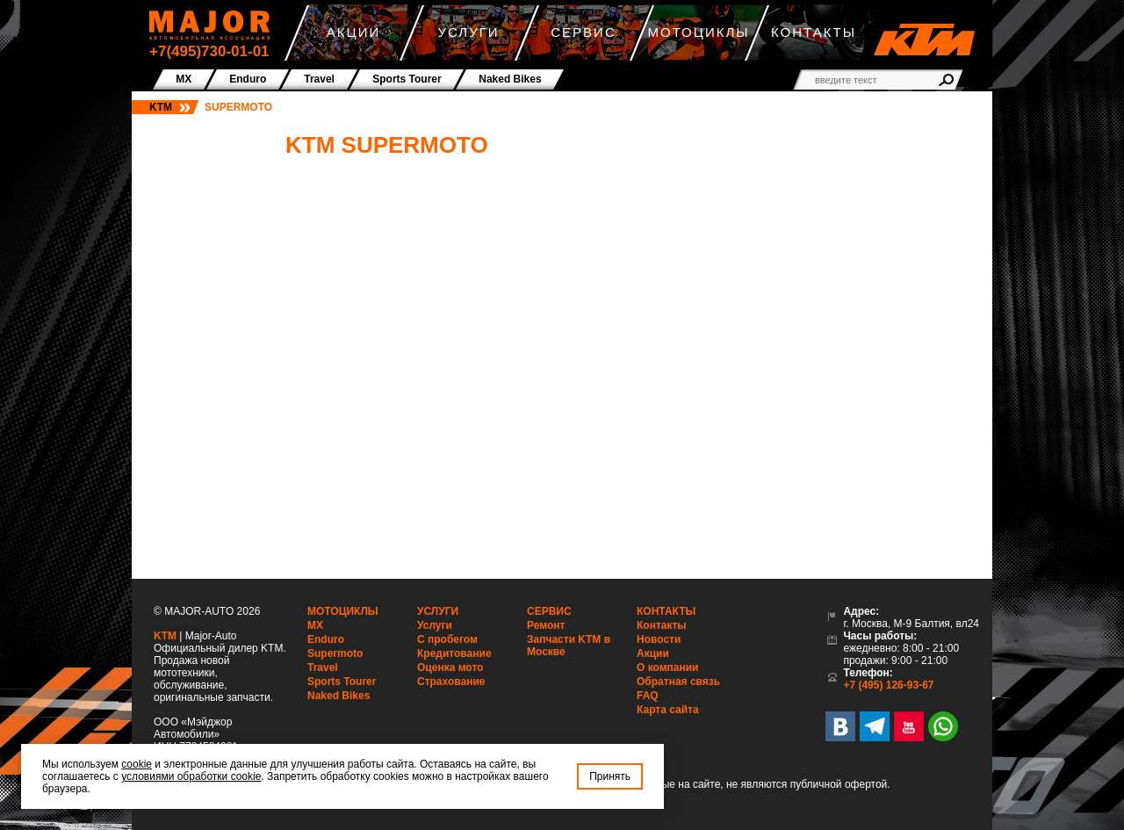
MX (315, 625)
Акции (653, 653)
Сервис (549, 611)
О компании (668, 667)
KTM (160, 107)
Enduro (325, 639)
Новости (659, 639)
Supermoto (335, 653)
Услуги (437, 611)
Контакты (666, 611)
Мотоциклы (342, 611)
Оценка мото (450, 667)
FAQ (648, 695)
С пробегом (447, 639)
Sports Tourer (341, 681)
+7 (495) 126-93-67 (888, 685)
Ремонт (546, 625)
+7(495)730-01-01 (209, 51)
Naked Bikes (338, 695)
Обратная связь (678, 681)
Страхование (451, 681)
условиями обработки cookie (191, 776)
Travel (322, 667)
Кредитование (454, 653)
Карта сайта (668, 710)
